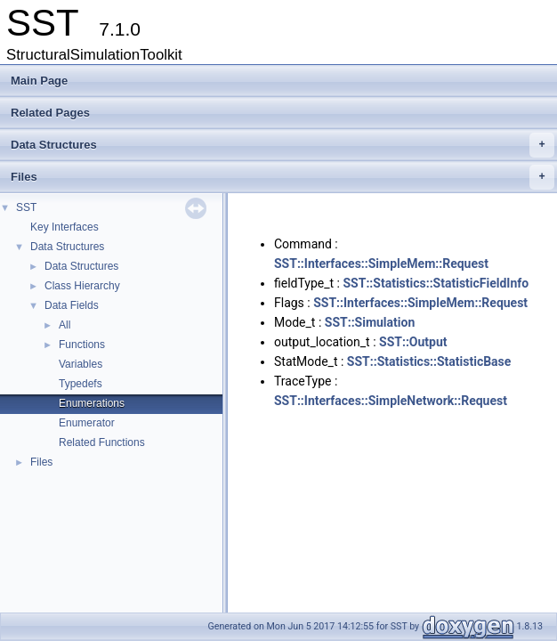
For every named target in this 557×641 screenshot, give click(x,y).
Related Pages (50, 112)
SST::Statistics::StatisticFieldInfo (436, 283)
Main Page (39, 80)
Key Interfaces (64, 227)
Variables (80, 364)
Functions (82, 344)
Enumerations (92, 403)
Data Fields (71, 305)
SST (26, 207)
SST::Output (413, 342)
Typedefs (80, 383)
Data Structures (282, 145)
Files (282, 177)
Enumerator (87, 423)
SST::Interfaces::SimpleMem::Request (381, 263)
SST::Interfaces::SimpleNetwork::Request (390, 401)
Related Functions (102, 442)
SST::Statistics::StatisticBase (429, 361)
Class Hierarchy (82, 286)
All (64, 325)
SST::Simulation (370, 322)
